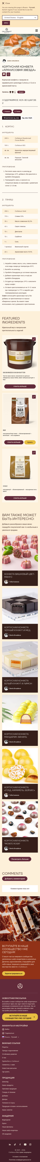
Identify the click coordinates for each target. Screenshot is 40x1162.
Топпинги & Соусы (8, 1103)
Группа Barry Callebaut (10, 1061)
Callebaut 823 (20, 145)
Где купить (5, 1072)
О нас (4, 1058)
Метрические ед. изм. (11, 118)
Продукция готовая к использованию (15, 1106)
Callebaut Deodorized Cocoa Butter (23, 139)
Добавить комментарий (15, 879)
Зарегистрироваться (13, 973)
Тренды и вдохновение (10, 1051)
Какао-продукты (7, 1085)
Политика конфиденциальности (20, 1160)
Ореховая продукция (9, 1089)
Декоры (4, 1099)
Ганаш (18, 111)
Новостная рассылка (9, 1068)
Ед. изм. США (27, 118)
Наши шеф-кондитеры (10, 1130)
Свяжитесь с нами (8, 1065)
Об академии (6, 1134)
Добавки (5, 1096)
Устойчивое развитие (9, 1054)
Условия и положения (20, 1157)
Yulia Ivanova (14, 582)
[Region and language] (20, 17)
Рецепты (5, 1047)
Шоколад (5, 1082)
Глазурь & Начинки (8, 1092)
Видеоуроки (6, 1120)
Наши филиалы (7, 1127)
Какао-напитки (7, 1110)
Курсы (4, 1123)
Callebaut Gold (20, 211)
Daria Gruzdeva (13, 61)
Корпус (7, 111)
